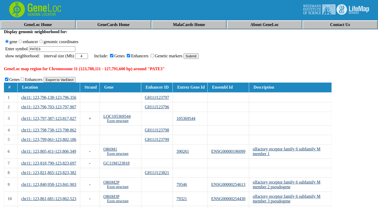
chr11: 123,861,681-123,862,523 (48, 198)
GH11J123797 (157, 97)
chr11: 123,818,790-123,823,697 (48, 163)
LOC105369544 (117, 116)
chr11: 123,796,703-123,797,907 (48, 107)
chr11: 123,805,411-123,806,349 (48, 151)
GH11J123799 (157, 139)
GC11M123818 (116, 163)
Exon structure (118, 121)
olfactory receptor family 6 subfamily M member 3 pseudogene (287, 198)
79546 (181, 184)
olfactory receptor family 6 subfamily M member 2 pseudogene (287, 184)
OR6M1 (110, 149)
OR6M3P (111, 196)
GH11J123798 (157, 130)
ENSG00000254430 (228, 198)
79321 (181, 198)
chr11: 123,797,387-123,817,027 (48, 118)
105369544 (185, 118)
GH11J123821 (157, 172)
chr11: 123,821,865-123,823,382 (48, 172)
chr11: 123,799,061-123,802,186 (48, 139)
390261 (182, 151)
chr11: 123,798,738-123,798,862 (48, 130)
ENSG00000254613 (228, 184)
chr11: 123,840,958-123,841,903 (48, 184)
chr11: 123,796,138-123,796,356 (48, 97)
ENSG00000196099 (228, 151)
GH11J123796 (157, 107)
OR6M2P (111, 182)
